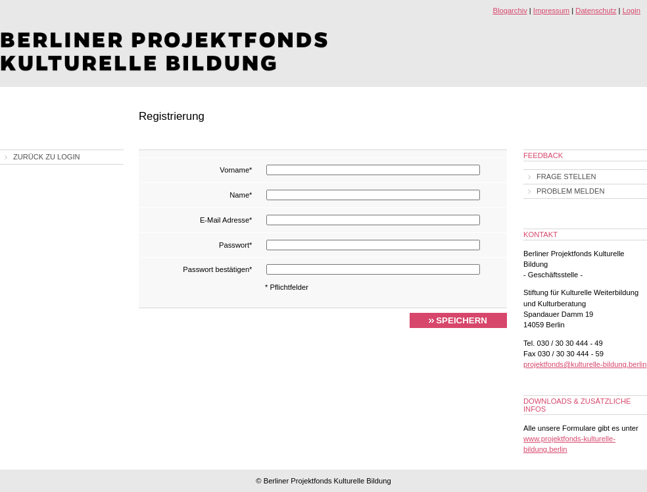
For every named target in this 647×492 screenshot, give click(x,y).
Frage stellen (566, 176)
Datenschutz (595, 10)
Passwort (235, 245)
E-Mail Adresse (226, 220)
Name (240, 195)
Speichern (461, 320)
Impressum (551, 10)
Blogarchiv (510, 10)
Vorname (236, 170)
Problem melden (570, 191)
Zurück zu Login (46, 157)
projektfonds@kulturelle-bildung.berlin (584, 364)
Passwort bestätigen (217, 269)
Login (631, 10)
